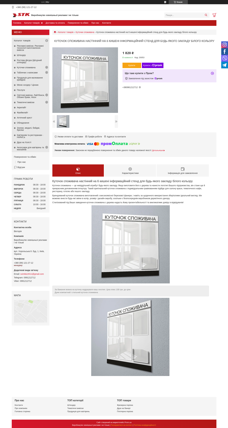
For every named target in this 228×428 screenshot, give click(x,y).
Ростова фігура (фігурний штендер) (29, 61)
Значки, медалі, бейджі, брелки (28, 129)
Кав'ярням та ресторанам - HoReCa (30, 136)
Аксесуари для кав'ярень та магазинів (30, 148)
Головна (17, 23)
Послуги (21, 90)
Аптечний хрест (24, 117)
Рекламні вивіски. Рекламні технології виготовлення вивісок (30, 48)
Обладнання (23, 123)
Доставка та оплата (55, 23)
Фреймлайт (22, 112)
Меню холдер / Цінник (28, 85)
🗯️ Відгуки (19, 167)
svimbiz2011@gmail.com (32, 274)
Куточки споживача (85, 32)
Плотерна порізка (125, 411)
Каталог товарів (32, 23)
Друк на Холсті (24, 142)
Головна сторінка (22, 411)
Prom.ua (128, 422)
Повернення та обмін (78, 23)
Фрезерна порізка (125, 405)
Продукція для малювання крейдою (30, 78)
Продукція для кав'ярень (78, 411)
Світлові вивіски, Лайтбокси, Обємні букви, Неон (31, 96)
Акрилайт (21, 107)
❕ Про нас (20, 162)
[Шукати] (206, 15)
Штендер (21, 55)
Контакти (106, 23)
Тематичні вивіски (25, 102)
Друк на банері (123, 408)
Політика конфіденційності (145, 425)
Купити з (152, 65)
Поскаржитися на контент (121, 425)
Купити (131, 65)
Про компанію (21, 408)
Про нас (95, 23)
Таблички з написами (27, 72)
